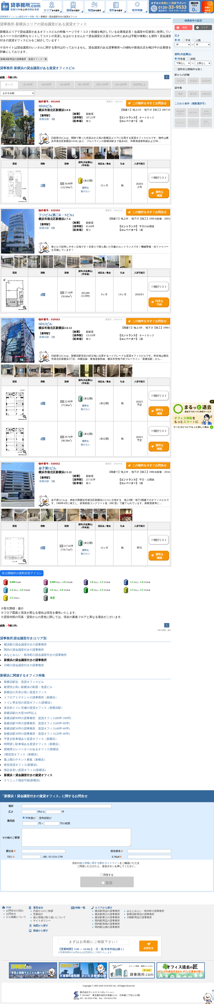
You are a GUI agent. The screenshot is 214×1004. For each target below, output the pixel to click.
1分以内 (180, 81)
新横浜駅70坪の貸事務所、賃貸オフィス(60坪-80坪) (37, 723)
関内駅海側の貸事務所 (107, 923)
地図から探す (40, 925)
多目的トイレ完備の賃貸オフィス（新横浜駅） (34, 707)
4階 (42, 294)
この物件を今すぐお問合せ (149, 103)
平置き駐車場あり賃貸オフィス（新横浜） (31, 738)
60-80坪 (65, 84)
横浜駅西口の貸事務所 (107, 914)
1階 (42, 185)
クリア (204, 27)
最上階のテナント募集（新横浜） (25, 759)
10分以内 (206, 81)
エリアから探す (103, 907)
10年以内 (206, 94)
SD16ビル (45, 106)
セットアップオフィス (193, 123)
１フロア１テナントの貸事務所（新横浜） (31, 697)
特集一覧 (34, 16)
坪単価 (180, 59)
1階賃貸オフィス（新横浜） (22, 754)
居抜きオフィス (206, 123)
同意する (107, 875)
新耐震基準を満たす (180, 112)
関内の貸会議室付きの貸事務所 (24, 649)
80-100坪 (83, 84)
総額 (191, 59)
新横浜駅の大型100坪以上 (20, 712)
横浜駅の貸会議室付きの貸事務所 (25, 644)
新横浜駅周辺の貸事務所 (140, 914)
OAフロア (180, 123)
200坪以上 (139, 84)
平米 (186, 40)
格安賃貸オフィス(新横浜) (20, 764)
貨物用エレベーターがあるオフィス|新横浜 (31, 749)
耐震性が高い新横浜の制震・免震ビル (28, 687)
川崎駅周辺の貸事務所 (139, 917)
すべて (9, 84)
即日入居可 (193, 113)
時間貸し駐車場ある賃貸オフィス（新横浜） (32, 744)
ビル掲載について (16, 917)
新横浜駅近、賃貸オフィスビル (24, 681)
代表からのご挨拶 (43, 911)
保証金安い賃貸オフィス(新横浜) (25, 769)
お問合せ (11, 913)
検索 (184, 27)
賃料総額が (44, 818)
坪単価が (28, 818)
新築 (180, 94)
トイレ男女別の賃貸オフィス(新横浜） (28, 702)
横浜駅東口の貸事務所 (107, 917)
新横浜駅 (44, 119)
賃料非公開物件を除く (189, 69)
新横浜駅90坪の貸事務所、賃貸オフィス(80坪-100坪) (37, 718)
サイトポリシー (42, 920)
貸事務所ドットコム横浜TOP (13, 16)
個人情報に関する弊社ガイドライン (99, 863)
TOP (8, 907)
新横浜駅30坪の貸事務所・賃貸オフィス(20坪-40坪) (37, 733)
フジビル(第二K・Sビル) (56, 215)
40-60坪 (46, 84)
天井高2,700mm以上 (206, 112)
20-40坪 (28, 84)
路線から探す (40, 930)
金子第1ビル (47, 468)
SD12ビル (45, 324)
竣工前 (193, 94)
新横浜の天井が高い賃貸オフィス (25, 692)
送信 (107, 883)
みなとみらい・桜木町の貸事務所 (145, 911)
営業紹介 (38, 914)
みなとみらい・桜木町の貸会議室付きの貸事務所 (35, 654)
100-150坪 (102, 84)
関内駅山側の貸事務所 (107, 927)
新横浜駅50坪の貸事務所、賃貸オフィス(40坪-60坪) (37, 728)
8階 (42, 548)
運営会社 (38, 907)
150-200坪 (120, 84)
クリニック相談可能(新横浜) (22, 780)
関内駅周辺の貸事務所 (107, 920)
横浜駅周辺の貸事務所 (107, 911)
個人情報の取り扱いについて (49, 917)
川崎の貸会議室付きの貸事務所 (24, 665)
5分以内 (193, 81)
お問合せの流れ (15, 910)
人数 (197, 40)
